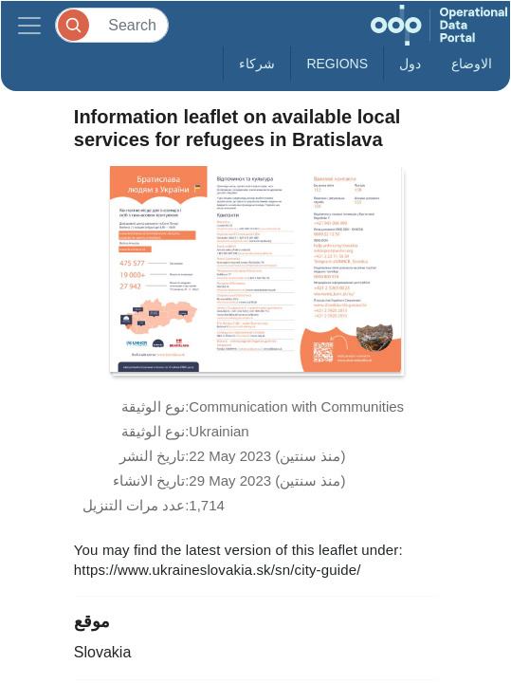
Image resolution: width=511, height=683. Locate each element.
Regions (337, 63)
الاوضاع (471, 63)
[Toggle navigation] (29, 25)
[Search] (112, 25)
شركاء (257, 63)
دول (410, 63)
